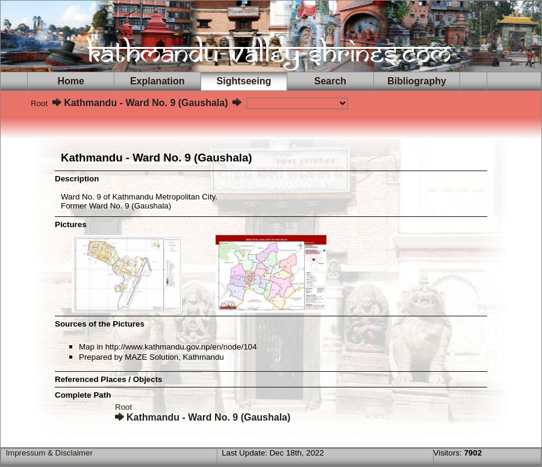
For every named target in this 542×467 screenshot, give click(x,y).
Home (71, 81)
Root (39, 103)
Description (77, 178)
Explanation (157, 81)
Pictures (71, 224)
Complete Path (83, 395)
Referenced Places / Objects (109, 379)
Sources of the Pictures (100, 323)
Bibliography (417, 81)
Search (330, 81)
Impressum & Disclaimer (48, 452)
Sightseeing (243, 81)
